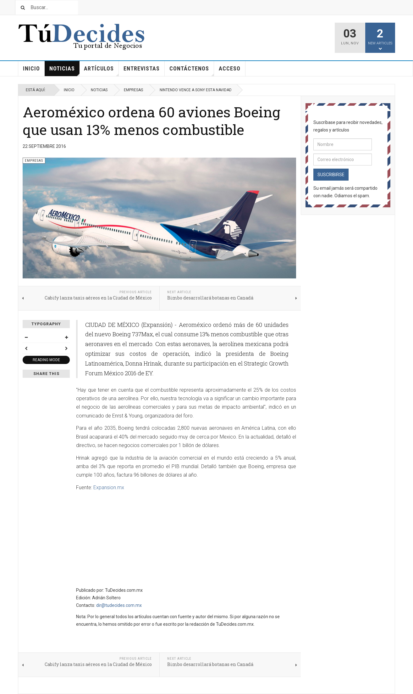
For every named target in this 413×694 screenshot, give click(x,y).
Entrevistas (142, 68)
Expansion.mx (108, 487)
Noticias (64, 70)
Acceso (229, 68)
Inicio (31, 68)
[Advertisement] (129, 539)
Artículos (101, 70)
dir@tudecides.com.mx (119, 605)
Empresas (133, 90)
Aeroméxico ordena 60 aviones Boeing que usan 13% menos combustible (151, 121)
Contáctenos (191, 70)
